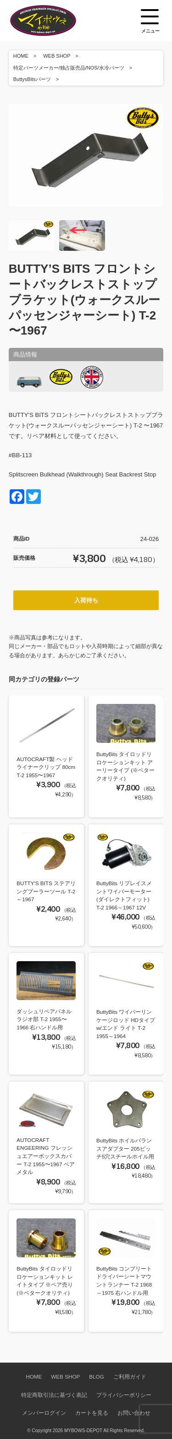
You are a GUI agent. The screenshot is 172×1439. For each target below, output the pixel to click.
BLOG (96, 1376)
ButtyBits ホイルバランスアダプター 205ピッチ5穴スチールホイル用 (125, 1148)
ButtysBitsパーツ (32, 79)
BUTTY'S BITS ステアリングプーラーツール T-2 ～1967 (46, 891)
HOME (20, 56)
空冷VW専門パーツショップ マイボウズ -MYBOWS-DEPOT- (54, 21)
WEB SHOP (56, 56)
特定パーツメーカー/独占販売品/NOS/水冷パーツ (68, 67)
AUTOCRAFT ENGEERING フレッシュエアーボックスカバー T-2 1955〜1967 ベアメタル (46, 1156)
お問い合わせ (133, 1413)
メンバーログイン (44, 1413)
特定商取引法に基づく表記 (54, 1395)
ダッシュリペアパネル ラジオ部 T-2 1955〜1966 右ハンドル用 (44, 1019)
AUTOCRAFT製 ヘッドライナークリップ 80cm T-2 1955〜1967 (46, 767)
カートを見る (91, 1413)
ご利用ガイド (129, 1376)
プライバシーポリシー (123, 1395)
